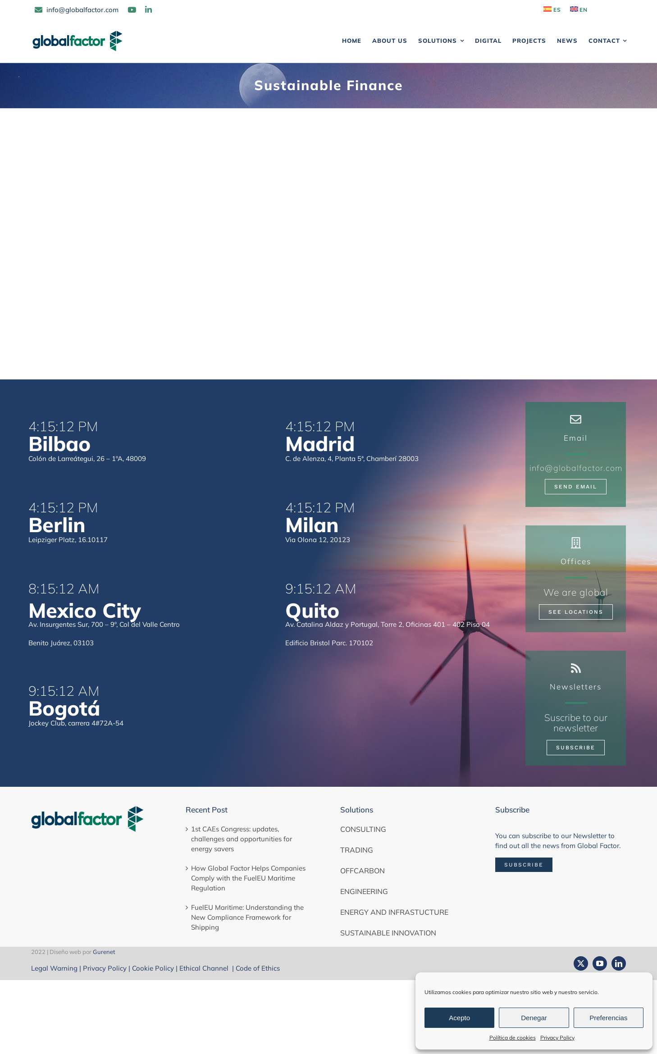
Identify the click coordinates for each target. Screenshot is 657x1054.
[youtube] (600, 963)
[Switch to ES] (552, 10)
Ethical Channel (204, 968)
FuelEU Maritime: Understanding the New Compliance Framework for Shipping (247, 917)
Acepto (459, 1018)
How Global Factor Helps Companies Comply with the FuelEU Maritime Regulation (248, 878)
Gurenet (104, 951)
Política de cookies (512, 1037)
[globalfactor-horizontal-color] (87, 808)
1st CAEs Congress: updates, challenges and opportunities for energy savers (241, 839)
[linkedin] (618, 963)
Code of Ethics (258, 968)
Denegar (534, 1018)
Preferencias (608, 1018)
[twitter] (581, 963)
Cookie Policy (153, 968)
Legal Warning (54, 968)
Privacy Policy (557, 1037)
